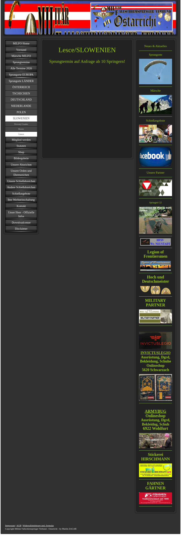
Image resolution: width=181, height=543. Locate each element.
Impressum (10, 525)
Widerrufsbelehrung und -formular (38, 525)
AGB (19, 525)
